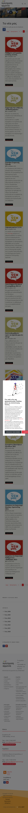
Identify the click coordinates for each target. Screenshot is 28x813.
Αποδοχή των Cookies (13, 432)
